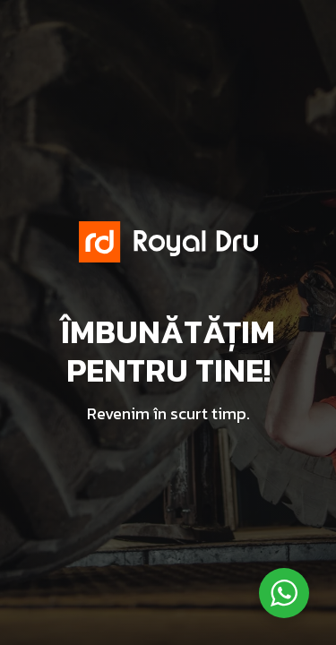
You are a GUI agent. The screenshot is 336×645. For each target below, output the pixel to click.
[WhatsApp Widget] (284, 593)
